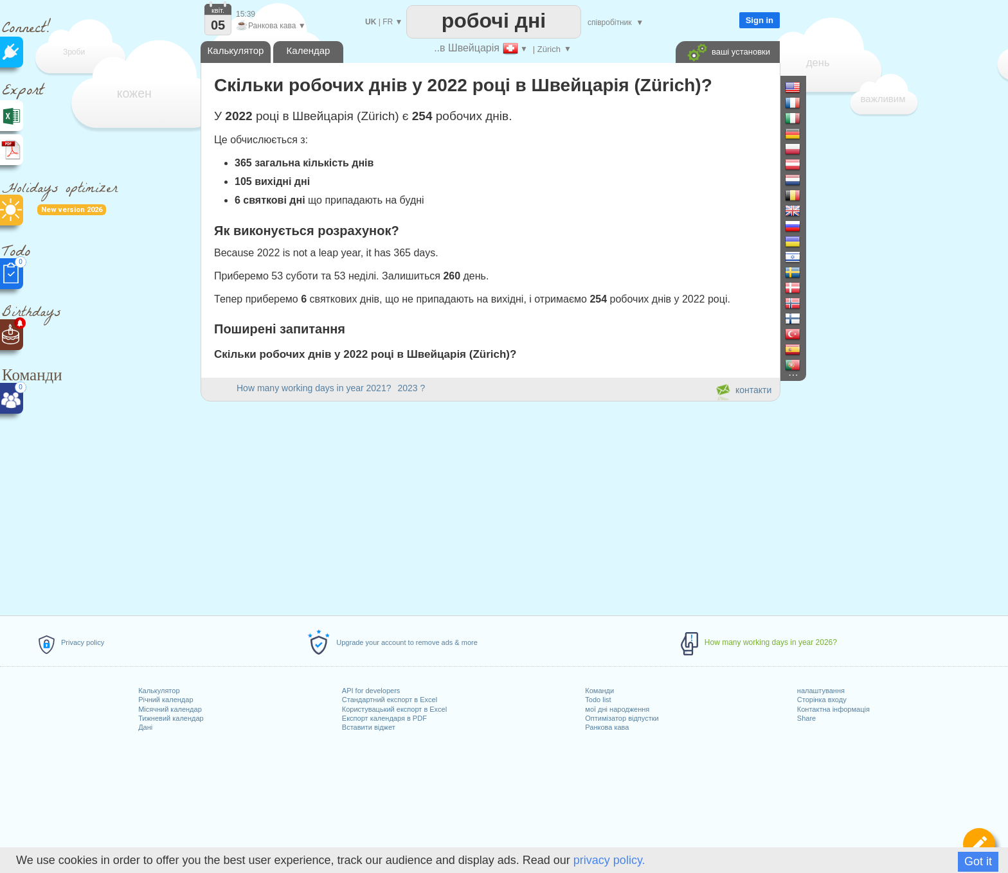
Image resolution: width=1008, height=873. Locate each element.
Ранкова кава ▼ (271, 25)
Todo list (598, 699)
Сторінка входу (822, 699)
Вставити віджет (368, 727)
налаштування (821, 690)
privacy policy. (609, 860)
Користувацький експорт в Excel (394, 709)
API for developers (371, 690)
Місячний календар (170, 709)
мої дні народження (617, 709)
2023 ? (411, 388)
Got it (978, 861)
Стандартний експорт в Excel (389, 699)
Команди (599, 690)
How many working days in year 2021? (314, 388)
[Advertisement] (490, 506)
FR (387, 21)
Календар (308, 50)
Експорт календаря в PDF (384, 718)
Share (806, 718)
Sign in (759, 20)
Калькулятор (158, 690)
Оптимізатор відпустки (621, 718)
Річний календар (165, 699)
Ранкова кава (607, 727)
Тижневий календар (171, 718)
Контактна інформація (833, 709)
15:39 (245, 14)
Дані (145, 727)
